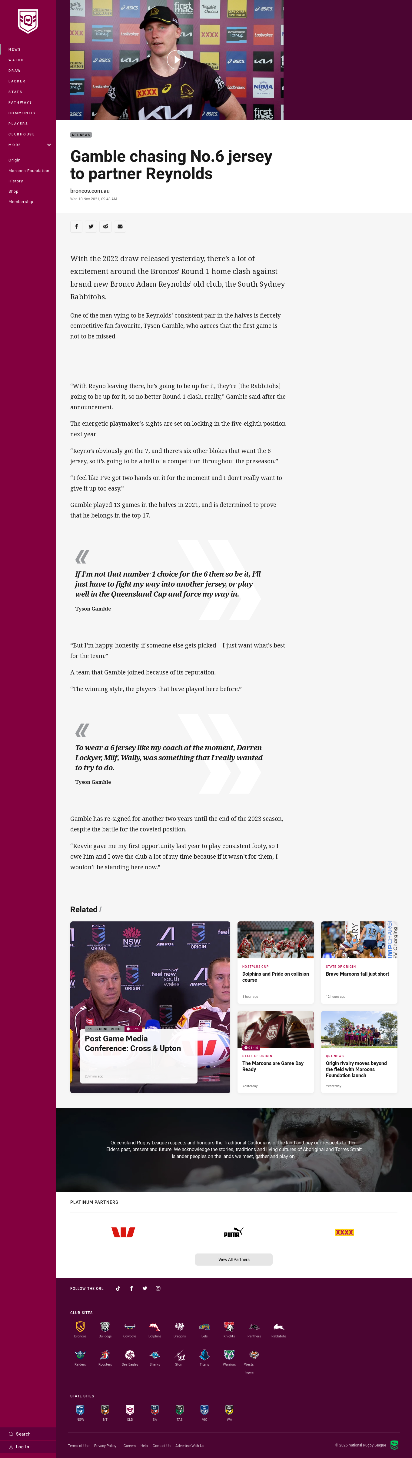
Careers (130, 1445)
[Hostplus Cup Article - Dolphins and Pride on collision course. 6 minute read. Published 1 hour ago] (276, 962)
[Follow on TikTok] (118, 1288)
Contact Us (162, 1445)
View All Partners (234, 1259)
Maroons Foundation (28, 170)
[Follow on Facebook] (131, 1288)
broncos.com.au (90, 190)
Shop (13, 191)
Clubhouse (21, 134)
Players (18, 123)
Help (144, 1445)
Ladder (17, 81)
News (14, 49)
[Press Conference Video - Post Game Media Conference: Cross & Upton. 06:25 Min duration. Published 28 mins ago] (150, 1007)
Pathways (20, 102)
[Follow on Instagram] (158, 1288)
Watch (16, 60)
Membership (20, 201)
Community (22, 113)
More (29, 144)
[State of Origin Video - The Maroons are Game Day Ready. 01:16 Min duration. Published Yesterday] (276, 1052)
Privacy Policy (105, 1445)
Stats (15, 91)
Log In (18, 1447)
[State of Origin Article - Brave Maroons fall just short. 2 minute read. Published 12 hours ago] (359, 962)
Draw (14, 70)
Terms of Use (78, 1445)
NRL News (81, 135)
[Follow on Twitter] (144, 1288)
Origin (14, 160)
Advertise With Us (189, 1445)
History (15, 181)
